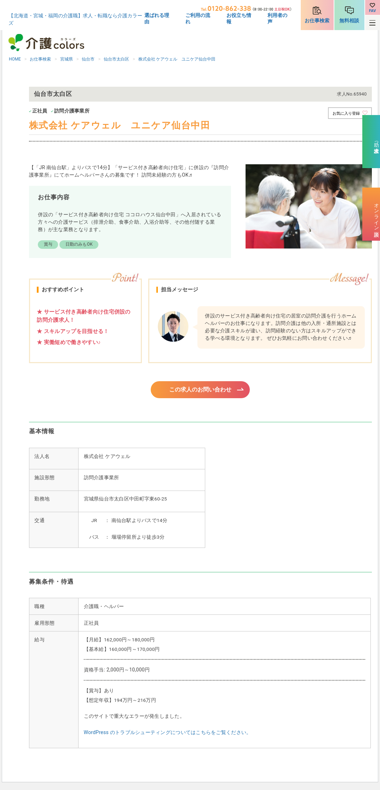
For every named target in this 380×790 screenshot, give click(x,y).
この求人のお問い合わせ (200, 390)
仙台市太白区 (116, 59)
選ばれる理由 (156, 18)
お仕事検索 (317, 20)
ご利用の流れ (197, 18)
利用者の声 (277, 18)
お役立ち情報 (238, 18)
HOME (15, 59)
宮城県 (66, 59)
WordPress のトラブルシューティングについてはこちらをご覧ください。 (168, 733)
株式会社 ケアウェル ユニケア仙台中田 (177, 59)
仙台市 (88, 59)
